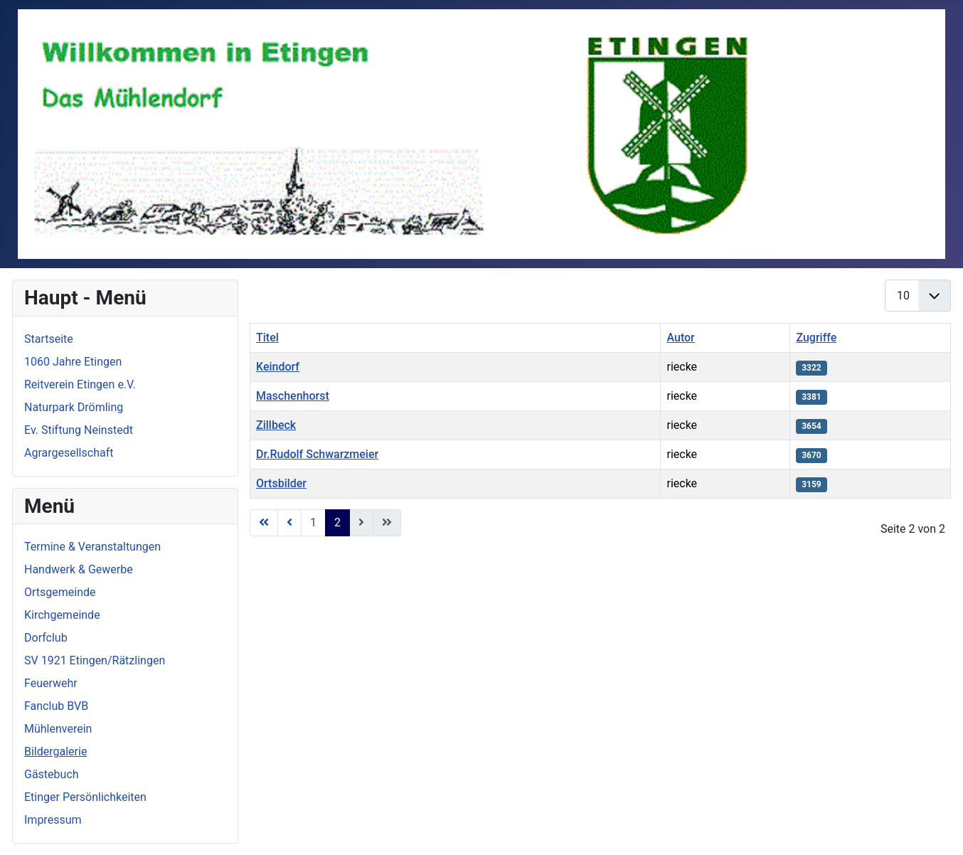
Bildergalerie (55, 751)
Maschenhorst (292, 396)
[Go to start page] (264, 522)
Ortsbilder (281, 483)
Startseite (48, 339)
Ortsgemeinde (60, 592)
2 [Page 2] (337, 522)
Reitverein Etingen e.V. (80, 384)
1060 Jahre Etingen (73, 361)
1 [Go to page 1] (313, 522)
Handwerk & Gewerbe (78, 569)
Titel (267, 337)
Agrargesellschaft (68, 453)
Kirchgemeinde (62, 615)
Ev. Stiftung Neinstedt (78, 430)
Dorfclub (46, 637)
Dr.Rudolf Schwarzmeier (317, 454)
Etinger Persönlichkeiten (85, 797)
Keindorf (277, 366)
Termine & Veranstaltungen (92, 546)
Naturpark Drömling (73, 407)
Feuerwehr (51, 683)
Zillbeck (276, 425)
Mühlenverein (58, 728)
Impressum (53, 820)
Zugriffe (816, 337)
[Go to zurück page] (289, 522)
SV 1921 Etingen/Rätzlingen (94, 660)
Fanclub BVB (56, 706)
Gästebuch (51, 774)
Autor (680, 337)
